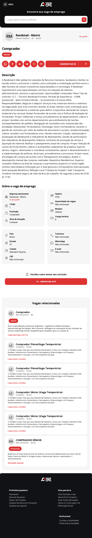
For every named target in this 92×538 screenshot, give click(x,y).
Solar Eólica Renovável (68, 500)
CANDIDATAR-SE (68, 64)
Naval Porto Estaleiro (67, 497)
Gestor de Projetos (17, 500)
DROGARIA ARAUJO (16, 463)
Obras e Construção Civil (69, 503)
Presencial (15, 449)
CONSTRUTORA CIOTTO (18, 335)
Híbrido (7, 54)
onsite (13, 321)
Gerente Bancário (17, 497)
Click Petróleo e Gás (67, 494)
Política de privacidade (69, 523)
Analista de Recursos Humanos (23, 503)
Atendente (13, 494)
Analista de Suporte (18, 505)
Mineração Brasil (65, 505)
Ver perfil (83, 36)
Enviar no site (48, 281)
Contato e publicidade (69, 520)
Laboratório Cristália (17, 359)
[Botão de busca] (84, 19)
